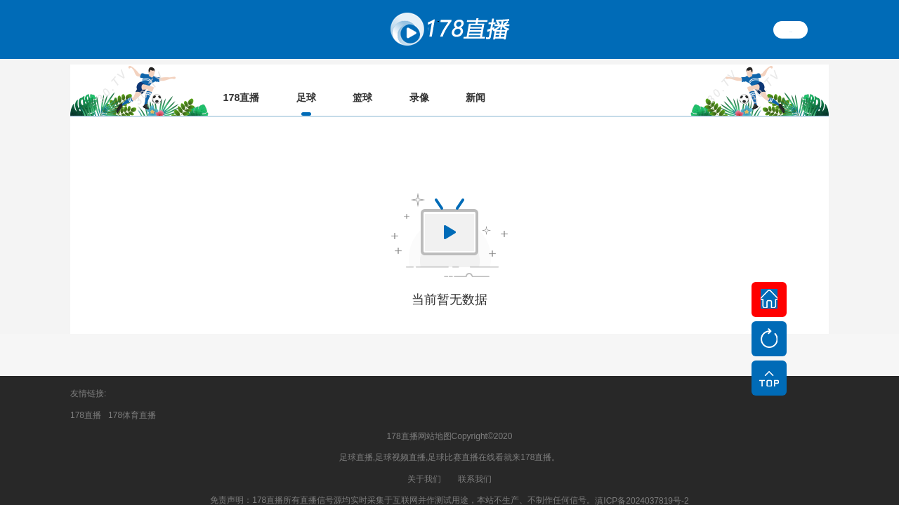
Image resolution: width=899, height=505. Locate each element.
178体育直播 (132, 402)
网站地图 (435, 423)
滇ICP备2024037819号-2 (641, 487)
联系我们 (475, 466)
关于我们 (424, 466)
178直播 (85, 402)
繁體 (790, 29)
